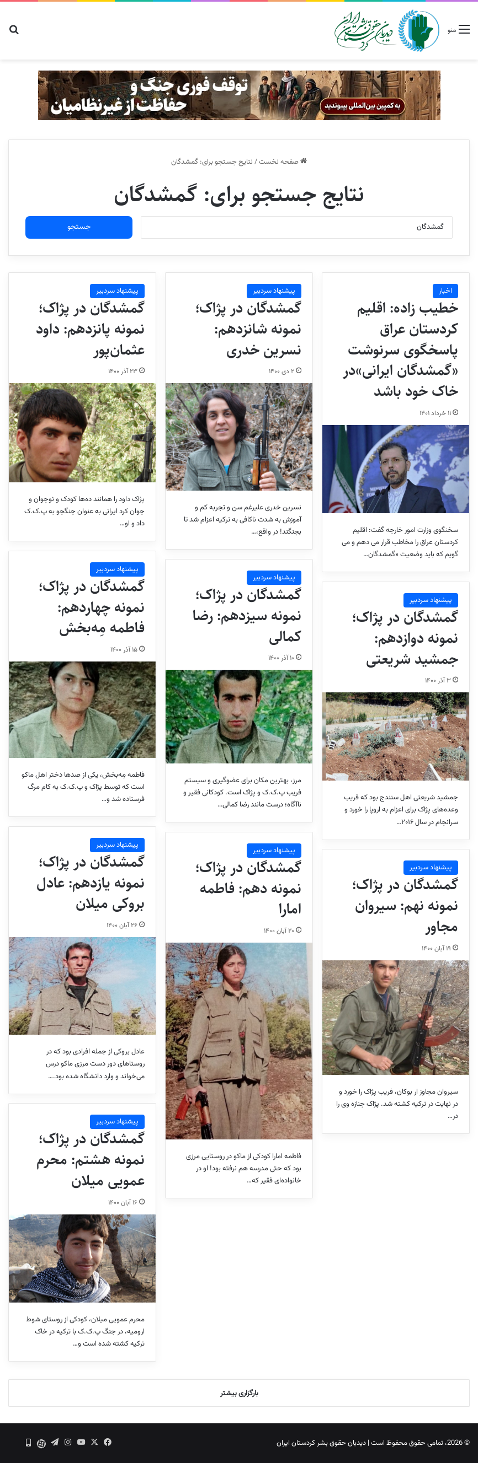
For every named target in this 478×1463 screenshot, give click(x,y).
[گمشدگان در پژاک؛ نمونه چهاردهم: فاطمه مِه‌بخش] (82, 709)
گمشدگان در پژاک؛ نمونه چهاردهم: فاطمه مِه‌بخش (92, 607)
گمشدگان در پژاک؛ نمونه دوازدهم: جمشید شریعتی (405, 638)
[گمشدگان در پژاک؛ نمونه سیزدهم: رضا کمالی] (239, 716)
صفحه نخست (283, 162)
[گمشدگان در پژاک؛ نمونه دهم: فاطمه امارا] (239, 1041)
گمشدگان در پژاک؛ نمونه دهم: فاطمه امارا (248, 888)
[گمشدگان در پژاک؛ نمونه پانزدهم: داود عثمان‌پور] (82, 432)
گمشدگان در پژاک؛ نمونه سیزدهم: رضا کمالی (247, 615)
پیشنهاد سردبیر (274, 291)
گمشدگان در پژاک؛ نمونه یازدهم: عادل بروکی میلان (90, 883)
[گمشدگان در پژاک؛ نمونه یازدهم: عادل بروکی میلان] (82, 986)
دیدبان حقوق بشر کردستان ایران (321, 1443)
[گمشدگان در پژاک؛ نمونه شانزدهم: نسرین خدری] (239, 437)
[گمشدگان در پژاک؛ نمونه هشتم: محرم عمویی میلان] (82, 1258)
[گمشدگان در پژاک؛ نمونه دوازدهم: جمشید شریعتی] (395, 736)
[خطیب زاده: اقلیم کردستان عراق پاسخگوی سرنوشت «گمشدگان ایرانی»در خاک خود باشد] (395, 469)
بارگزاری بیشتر (239, 1393)
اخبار (445, 291)
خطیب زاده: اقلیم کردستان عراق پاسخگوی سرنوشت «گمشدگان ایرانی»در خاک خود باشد (400, 350)
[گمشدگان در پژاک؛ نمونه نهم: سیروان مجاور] (395, 1017)
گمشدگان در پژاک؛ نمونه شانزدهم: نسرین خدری (248, 329)
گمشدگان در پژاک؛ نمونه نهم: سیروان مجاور (405, 905)
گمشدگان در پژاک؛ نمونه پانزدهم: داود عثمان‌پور (90, 329)
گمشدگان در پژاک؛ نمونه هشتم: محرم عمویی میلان (90, 1159)
